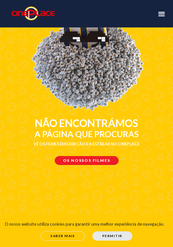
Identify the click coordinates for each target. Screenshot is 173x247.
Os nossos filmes (86, 160)
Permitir (112, 236)
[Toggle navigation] (161, 13)
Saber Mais (63, 236)
